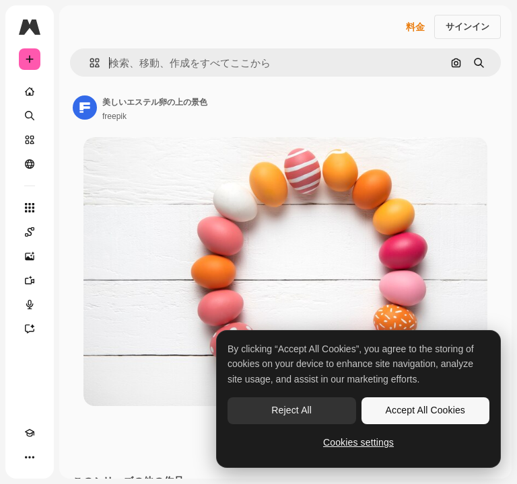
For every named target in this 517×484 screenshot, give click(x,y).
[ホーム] (29, 91)
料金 (415, 27)
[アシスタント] (29, 328)
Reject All (291, 410)
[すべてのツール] (29, 207)
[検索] (29, 115)
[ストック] (29, 140)
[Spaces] (29, 232)
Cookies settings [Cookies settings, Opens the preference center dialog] (358, 442)
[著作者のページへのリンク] (85, 107)
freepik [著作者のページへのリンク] (114, 116)
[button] (89, 63)
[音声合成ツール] (29, 304)
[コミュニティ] (29, 164)
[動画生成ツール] (29, 280)
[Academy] (29, 433)
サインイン (467, 27)
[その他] (29, 457)
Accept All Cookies (425, 410)
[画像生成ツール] (29, 256)
